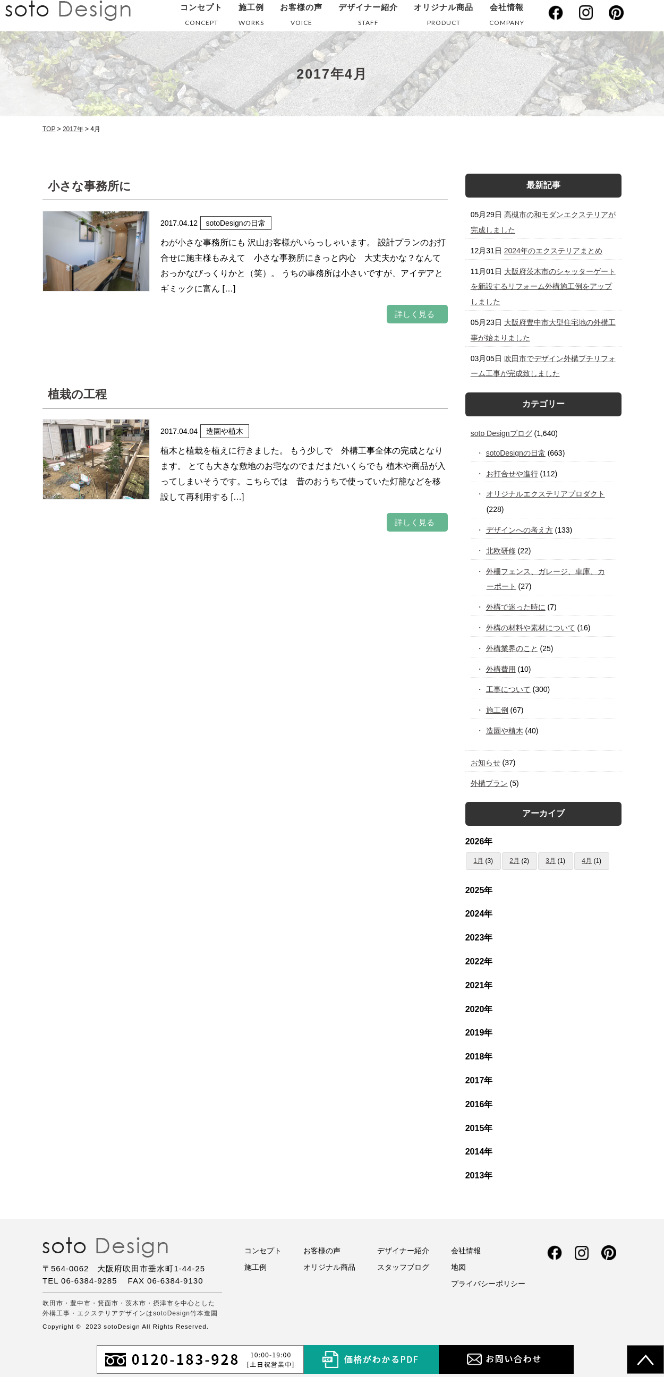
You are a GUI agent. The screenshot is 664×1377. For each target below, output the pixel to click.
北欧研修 (501, 550)
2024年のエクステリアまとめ (553, 250)
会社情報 (506, 17)
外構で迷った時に (516, 607)
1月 (478, 861)
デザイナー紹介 (368, 17)
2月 (514, 861)
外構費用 (501, 669)
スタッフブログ (403, 1267)
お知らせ (485, 762)
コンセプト (201, 17)
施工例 (251, 17)
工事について (509, 689)
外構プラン (489, 783)
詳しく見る (415, 314)
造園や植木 (505, 730)
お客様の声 (301, 17)
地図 (458, 1267)
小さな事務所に (89, 186)
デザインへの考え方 (520, 530)
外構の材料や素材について (531, 627)
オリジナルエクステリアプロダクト (546, 494)
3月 (551, 861)
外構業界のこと (512, 648)
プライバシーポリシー (488, 1283)
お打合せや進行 (512, 473)
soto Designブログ (501, 433)
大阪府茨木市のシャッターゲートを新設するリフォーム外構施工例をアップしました (543, 286)
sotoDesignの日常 (516, 453)
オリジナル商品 (443, 17)
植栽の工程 (77, 394)
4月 (587, 861)
